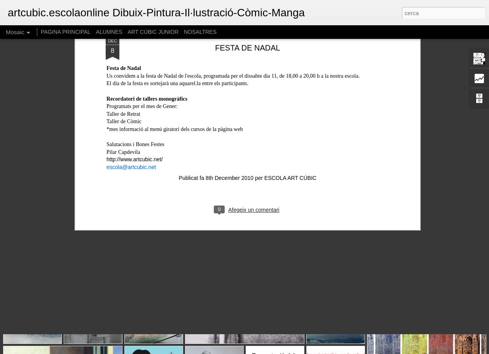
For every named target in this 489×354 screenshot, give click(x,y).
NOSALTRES (200, 32)
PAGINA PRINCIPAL (66, 32)
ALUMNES (109, 32)
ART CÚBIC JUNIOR (152, 32)
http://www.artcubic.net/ (135, 85)
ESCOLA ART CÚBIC (290, 103)
